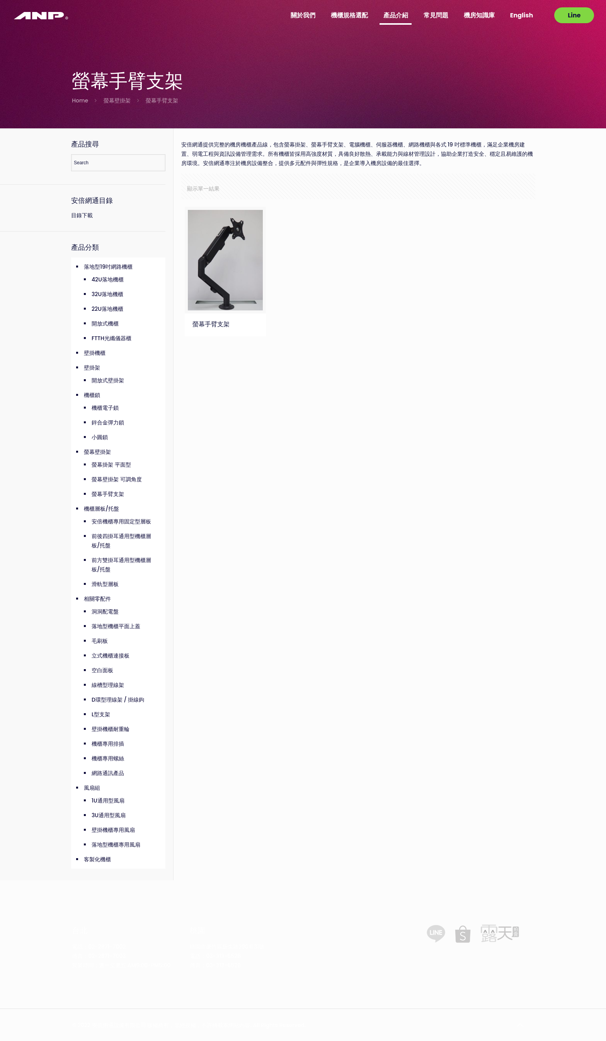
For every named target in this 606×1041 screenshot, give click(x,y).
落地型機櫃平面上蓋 (116, 626)
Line (574, 15)
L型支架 (101, 714)
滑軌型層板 (105, 584)
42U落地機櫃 (108, 279)
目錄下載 (82, 215)
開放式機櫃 (105, 323)
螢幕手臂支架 (211, 324)
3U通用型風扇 (109, 815)
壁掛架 (92, 367)
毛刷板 (100, 641)
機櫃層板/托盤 (101, 509)
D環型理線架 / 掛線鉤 (118, 700)
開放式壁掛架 (108, 380)
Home (80, 100)
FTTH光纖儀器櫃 (111, 338)
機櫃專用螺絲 (108, 758)
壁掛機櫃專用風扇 (113, 830)
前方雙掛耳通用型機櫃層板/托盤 (121, 564)
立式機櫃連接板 (110, 655)
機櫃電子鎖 (105, 408)
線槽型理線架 (108, 685)
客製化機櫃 (97, 859)
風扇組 (92, 788)
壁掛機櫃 (95, 353)
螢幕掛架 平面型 (111, 465)
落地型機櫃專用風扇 (116, 844)
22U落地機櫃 (107, 309)
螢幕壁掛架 (117, 100)
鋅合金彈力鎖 (108, 422)
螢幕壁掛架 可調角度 (117, 479)
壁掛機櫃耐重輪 (110, 729)
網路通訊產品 (108, 773)
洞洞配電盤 (105, 611)
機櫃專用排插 (108, 744)
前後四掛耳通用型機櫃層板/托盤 (121, 540)
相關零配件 (97, 599)
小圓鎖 (100, 437)
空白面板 (102, 670)
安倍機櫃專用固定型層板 (121, 521)
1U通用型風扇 (108, 800)
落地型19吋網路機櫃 (108, 267)
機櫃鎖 (92, 395)
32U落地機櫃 (107, 294)
